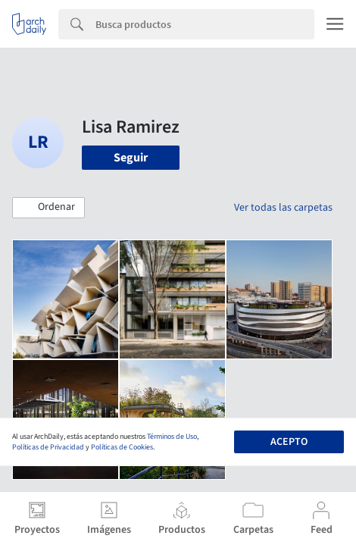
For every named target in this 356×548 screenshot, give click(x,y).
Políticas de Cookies (122, 447)
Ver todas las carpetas (283, 207)
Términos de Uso (172, 436)
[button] (48, 207)
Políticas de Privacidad (48, 447)
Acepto (289, 441)
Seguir (131, 157)
